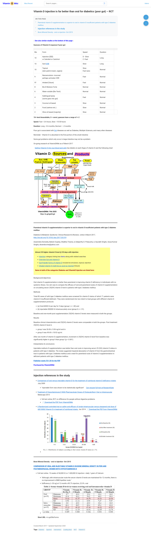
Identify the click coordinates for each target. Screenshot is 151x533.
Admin (147, 3)
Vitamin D (82, 529)
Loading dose (67, 529)
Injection (42, 257)
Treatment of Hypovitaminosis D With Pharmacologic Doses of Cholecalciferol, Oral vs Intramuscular (74, 392)
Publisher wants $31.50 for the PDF (47, 361)
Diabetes (41, 529)
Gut (55, 130)
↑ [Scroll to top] (145, 17)
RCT (75, 529)
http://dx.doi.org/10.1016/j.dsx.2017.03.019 (50, 238)
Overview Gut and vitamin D (49, 260)
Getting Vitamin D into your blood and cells (50, 148)
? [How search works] (104, 3)
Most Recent (28, 3)
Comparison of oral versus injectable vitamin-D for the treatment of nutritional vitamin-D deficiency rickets (76, 381)
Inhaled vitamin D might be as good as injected (56, 266)
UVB (47, 64)
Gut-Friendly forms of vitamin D (50, 263)
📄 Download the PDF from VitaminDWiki (57, 402)
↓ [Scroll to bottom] (145, 23)
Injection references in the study (51, 29)
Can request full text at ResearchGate (100, 388)
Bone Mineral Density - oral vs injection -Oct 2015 (55, 32)
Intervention (57, 529)
